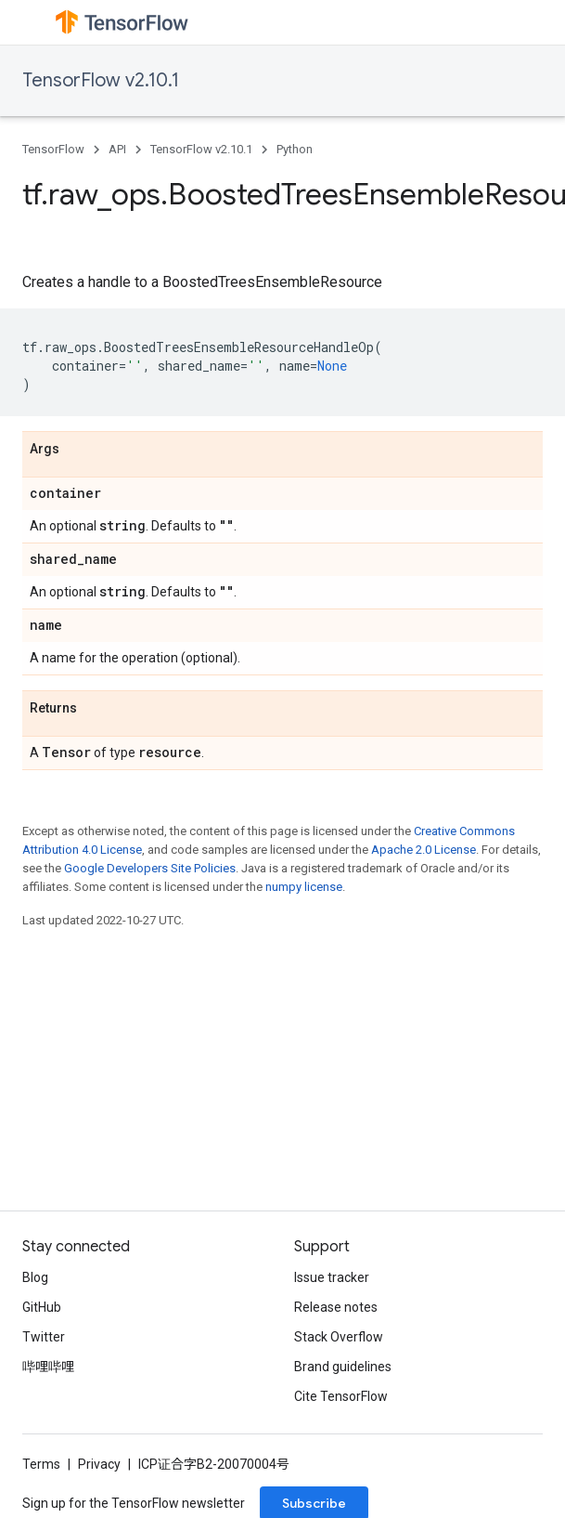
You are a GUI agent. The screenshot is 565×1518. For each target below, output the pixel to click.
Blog (35, 1277)
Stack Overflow (338, 1336)
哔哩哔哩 (48, 1366)
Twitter (43, 1336)
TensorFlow (53, 149)
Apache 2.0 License (423, 850)
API (117, 149)
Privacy (99, 1464)
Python (294, 149)
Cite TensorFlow (341, 1396)
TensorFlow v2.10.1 (100, 80)
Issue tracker (331, 1277)
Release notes (336, 1307)
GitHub (41, 1307)
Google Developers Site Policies (150, 868)
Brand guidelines (343, 1366)
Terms (41, 1464)
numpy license (303, 887)
